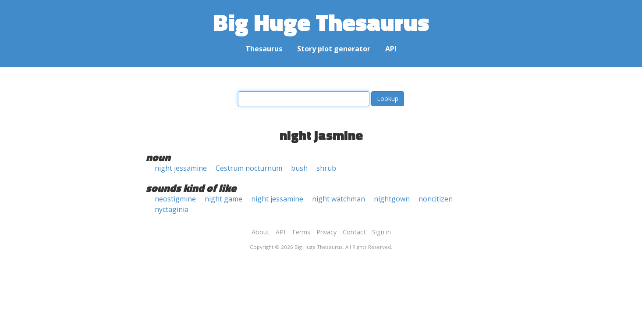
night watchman (338, 199)
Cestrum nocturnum (249, 168)
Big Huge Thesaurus (321, 22)
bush (299, 168)
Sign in (381, 232)
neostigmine (175, 199)
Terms (300, 232)
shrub (326, 168)
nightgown (392, 199)
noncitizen (436, 199)
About (261, 232)
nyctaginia (171, 209)
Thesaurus (263, 49)
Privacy (326, 232)
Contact (354, 232)
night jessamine (181, 168)
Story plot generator (333, 49)
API (391, 49)
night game (223, 199)
